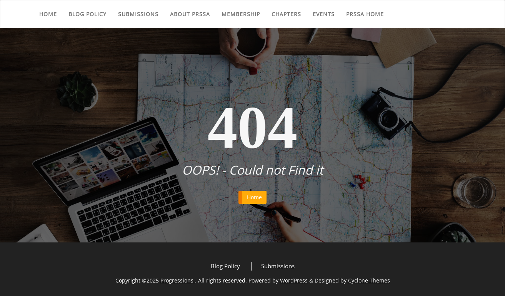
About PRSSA (190, 14)
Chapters (286, 14)
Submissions (138, 14)
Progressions (177, 280)
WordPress (294, 280)
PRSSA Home (365, 14)
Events (324, 14)
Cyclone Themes (369, 280)
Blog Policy (87, 14)
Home (48, 14)
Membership (241, 14)
